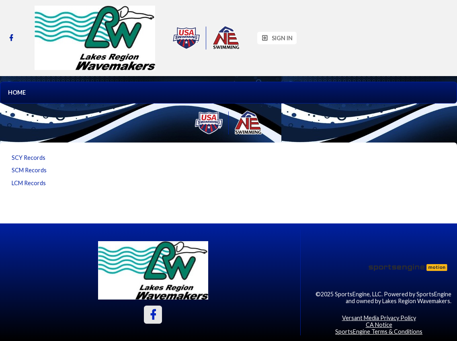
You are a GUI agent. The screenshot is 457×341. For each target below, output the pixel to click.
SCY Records (28, 157)
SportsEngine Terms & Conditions (378, 331)
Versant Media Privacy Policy (379, 317)
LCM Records (29, 183)
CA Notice (379, 324)
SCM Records (29, 170)
